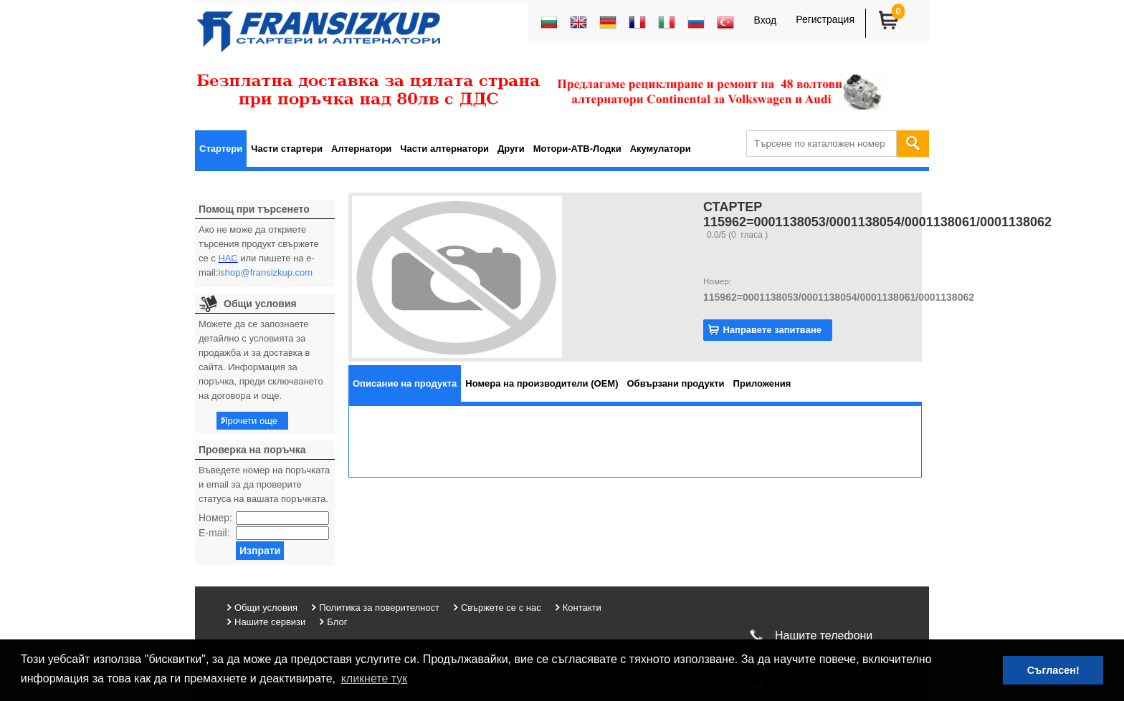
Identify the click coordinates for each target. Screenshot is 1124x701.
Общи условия (265, 607)
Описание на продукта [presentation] (405, 383)
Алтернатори (361, 148)
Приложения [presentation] (762, 383)
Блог (337, 622)
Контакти (582, 607)
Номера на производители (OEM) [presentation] (541, 383)
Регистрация (825, 19)
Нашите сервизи (269, 622)
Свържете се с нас (501, 607)
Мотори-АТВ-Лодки (577, 148)
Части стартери (287, 148)
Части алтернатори (444, 148)
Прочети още (249, 420)
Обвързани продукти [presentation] (676, 383)
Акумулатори (660, 148)
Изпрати (259, 550)
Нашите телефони (823, 635)
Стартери (220, 148)
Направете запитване (772, 329)
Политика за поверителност (379, 607)
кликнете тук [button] (374, 678)
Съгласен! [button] (1053, 670)
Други (511, 148)
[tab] (404, 383)
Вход (764, 20)
